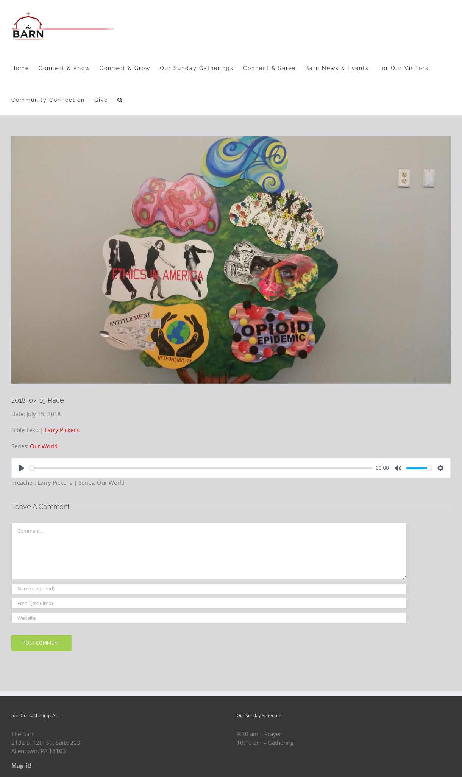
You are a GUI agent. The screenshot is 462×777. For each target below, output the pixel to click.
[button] (120, 99)
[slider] (201, 468)
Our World (44, 446)
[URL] (209, 618)
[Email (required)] (209, 603)
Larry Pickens (62, 430)
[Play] (22, 468)
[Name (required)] (209, 588)
